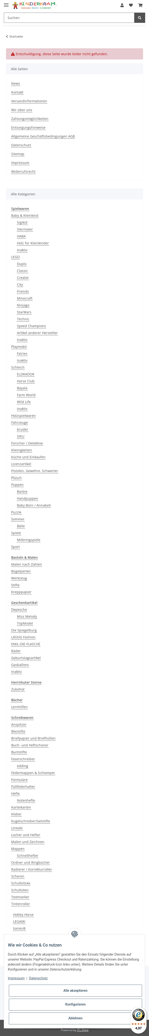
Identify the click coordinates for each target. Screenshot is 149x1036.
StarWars (24, 312)
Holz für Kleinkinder (33, 243)
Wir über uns (21, 110)
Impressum (20, 162)
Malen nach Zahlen (26, 564)
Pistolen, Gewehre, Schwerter (34, 471)
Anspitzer (18, 724)
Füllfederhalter (23, 786)
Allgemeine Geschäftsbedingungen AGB (43, 136)
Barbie (22, 491)
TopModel (25, 623)
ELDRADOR (25, 374)
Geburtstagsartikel (26, 658)
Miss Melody (27, 616)
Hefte (15, 793)
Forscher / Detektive (27, 443)
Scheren (17, 876)
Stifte (15, 585)
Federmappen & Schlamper (33, 772)
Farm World (26, 395)
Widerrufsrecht (23, 171)
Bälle (21, 526)
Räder (16, 651)
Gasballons (20, 664)
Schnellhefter (27, 855)
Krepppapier (21, 592)
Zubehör (18, 689)
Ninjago (23, 305)
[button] (122, 5)
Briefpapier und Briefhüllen (33, 738)
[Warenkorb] (140, 5)
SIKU (20, 436)
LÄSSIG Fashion (23, 637)
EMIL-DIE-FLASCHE (25, 644)
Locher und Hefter (25, 835)
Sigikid (22, 222)
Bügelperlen (21, 571)
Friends (23, 291)
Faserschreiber (23, 759)
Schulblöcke (20, 883)
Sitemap (17, 154)
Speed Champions (31, 326)
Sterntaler (25, 229)
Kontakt (17, 92)
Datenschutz (21, 145)
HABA (21, 236)
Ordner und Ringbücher (30, 862)
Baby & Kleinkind (24, 215)
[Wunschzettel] (130, 5)
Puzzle (16, 512)
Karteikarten (21, 807)
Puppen (17, 484)
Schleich (18, 367)
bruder (22, 429)
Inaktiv (22, 250)
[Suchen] (69, 18)
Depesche (19, 609)
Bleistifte (18, 731)
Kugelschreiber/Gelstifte (30, 821)
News (15, 83)
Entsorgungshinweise (28, 127)
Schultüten (20, 890)
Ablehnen (75, 1018)
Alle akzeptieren (75, 990)
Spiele (16, 533)
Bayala (22, 388)
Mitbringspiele (28, 540)
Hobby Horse (23, 914)
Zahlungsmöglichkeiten (29, 118)
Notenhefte (26, 800)
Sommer (18, 519)
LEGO (15, 257)
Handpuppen (27, 498)
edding (22, 766)
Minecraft (24, 298)
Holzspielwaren (23, 415)
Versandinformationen (29, 101)
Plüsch (16, 477)
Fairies (22, 353)
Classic (22, 270)
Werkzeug (19, 578)
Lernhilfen (19, 707)
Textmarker (20, 897)
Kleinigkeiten (21, 450)
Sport (15, 546)
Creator (23, 277)
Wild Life (24, 402)
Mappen (18, 848)
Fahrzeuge (19, 422)
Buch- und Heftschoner (29, 745)
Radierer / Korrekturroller (31, 869)
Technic (23, 319)
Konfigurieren (75, 1004)
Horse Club (26, 381)
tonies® (19, 928)
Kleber (16, 814)
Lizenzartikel (21, 464)
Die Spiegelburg (24, 630)
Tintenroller (20, 904)
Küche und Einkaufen (28, 457)
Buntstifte (19, 752)
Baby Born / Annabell (34, 505)
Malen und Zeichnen (27, 841)
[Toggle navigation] (6, 3)
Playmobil (19, 346)
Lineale (17, 828)
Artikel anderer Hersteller (37, 333)
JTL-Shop (82, 1030)
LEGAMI (19, 921)
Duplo (21, 263)
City (20, 284)
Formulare (19, 779)
